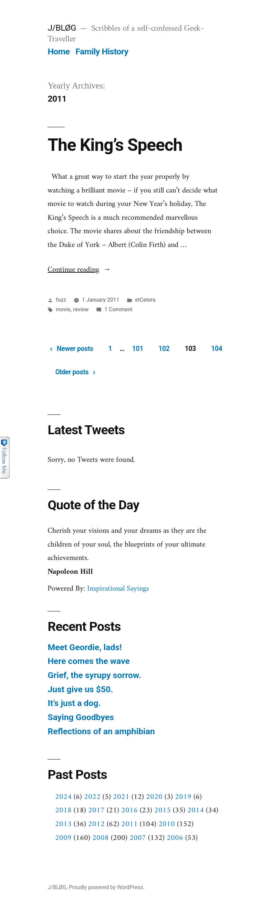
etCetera (145, 300)
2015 (162, 810)
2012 (96, 824)
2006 (175, 838)
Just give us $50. (80, 689)
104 (216, 349)
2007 (137, 838)
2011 (129, 824)
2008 (100, 838)
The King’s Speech (115, 145)
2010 (166, 824)
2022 (92, 797)
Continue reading (79, 270)
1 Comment (118, 309)
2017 (96, 810)
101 (137, 349)
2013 (63, 824)
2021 (121, 797)
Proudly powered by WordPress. (106, 887)
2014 (195, 810)
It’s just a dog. (74, 703)
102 (163, 349)
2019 (183, 797)
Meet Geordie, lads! (85, 647)
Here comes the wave (88, 661)
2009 (63, 838)
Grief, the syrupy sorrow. (94, 675)
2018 (63, 810)
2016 (129, 810)
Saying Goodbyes (81, 717)
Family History (101, 51)
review (81, 309)
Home (59, 51)
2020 (154, 797)
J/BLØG (62, 28)
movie (63, 309)
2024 (63, 797)
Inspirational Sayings (118, 588)
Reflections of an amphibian (101, 731)
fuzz (61, 300)
